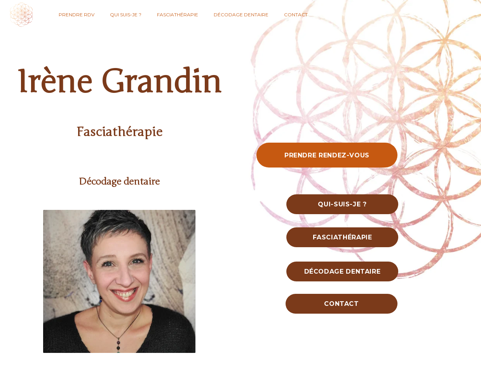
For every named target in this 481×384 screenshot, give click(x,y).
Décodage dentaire (241, 14)
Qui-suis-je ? (342, 204)
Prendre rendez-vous (326, 155)
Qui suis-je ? (125, 14)
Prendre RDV (76, 14)
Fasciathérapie (177, 14)
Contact (296, 14)
